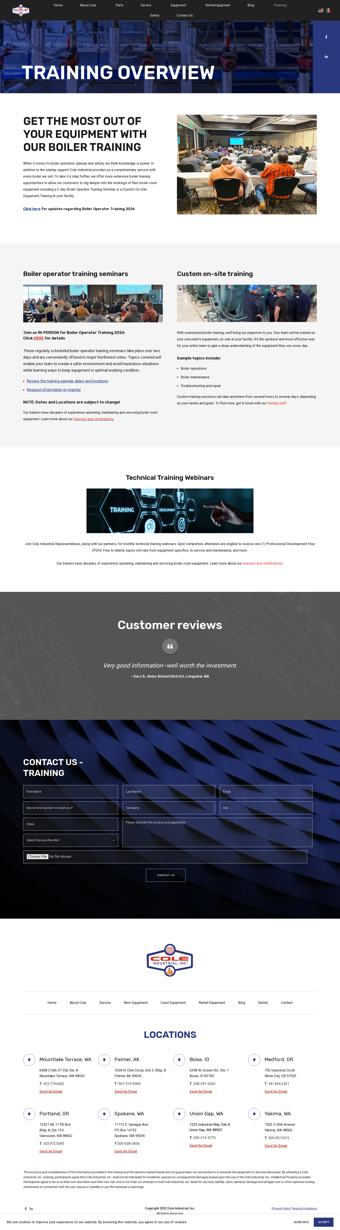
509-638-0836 (129, 1151)
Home (52, 1003)
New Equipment (136, 1003)
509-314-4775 (204, 1145)
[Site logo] (21, 10)
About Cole (78, 1003)
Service (105, 1003)
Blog (241, 1003)
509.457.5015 (278, 1145)
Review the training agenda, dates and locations (67, 381)
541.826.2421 (278, 1084)
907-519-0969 (129, 1084)
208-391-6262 (205, 1084)
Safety (263, 1003)
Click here (32, 209)
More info (301, 1222)
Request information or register (54, 389)
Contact (287, 1003)
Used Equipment (173, 1003)
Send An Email (50, 1099)
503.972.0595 (53, 1151)
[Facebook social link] (326, 37)
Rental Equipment (212, 1003)
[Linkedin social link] (326, 57)
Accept (323, 1222)
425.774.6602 (53, 1091)
